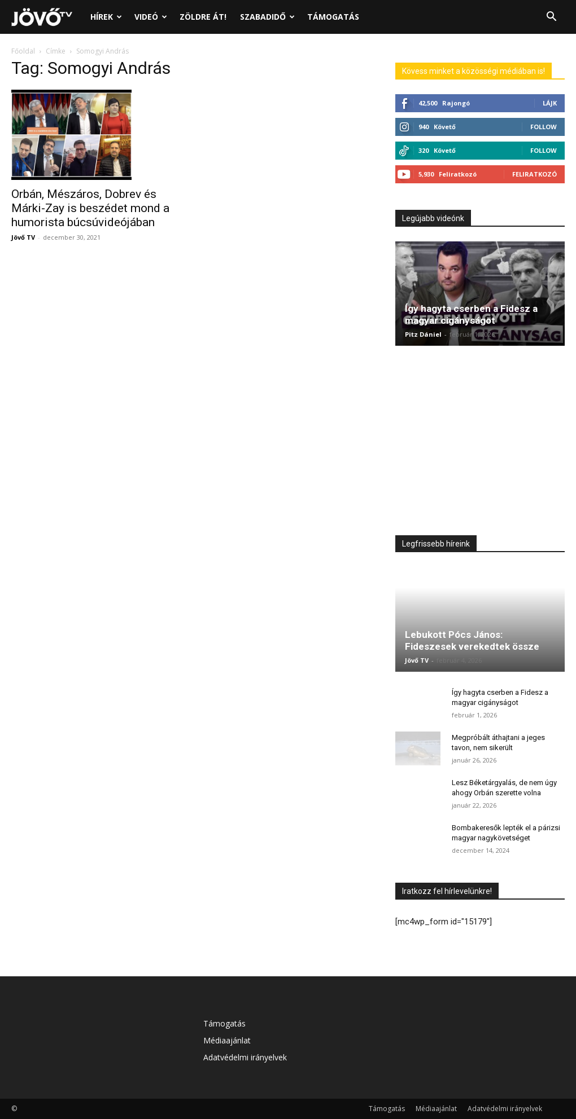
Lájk (550, 103)
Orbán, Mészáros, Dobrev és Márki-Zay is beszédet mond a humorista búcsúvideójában (90, 208)
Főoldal (23, 51)
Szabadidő (267, 16)
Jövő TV (23, 237)
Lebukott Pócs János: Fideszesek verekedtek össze (472, 640)
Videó (150, 16)
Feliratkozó (534, 174)
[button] (551, 17)
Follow (543, 126)
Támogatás (333, 16)
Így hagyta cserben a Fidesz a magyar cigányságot (471, 314)
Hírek (106, 16)
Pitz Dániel (423, 334)
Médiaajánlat (227, 1040)
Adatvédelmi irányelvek (245, 1057)
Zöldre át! (203, 16)
